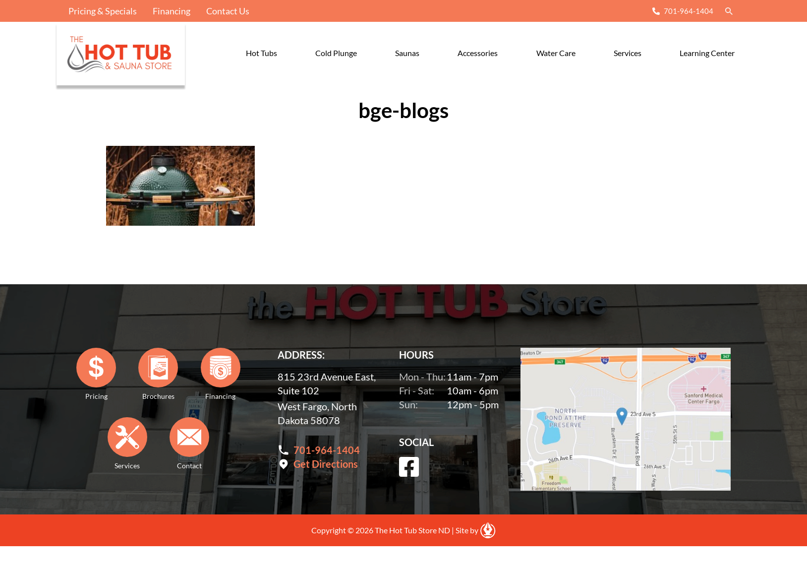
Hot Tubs (261, 53)
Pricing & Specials (102, 10)
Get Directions (325, 464)
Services (627, 53)
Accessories (478, 53)
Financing (171, 10)
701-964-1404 (688, 10)
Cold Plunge (336, 53)
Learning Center (707, 53)
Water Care (556, 53)
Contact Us (227, 10)
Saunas (407, 53)
